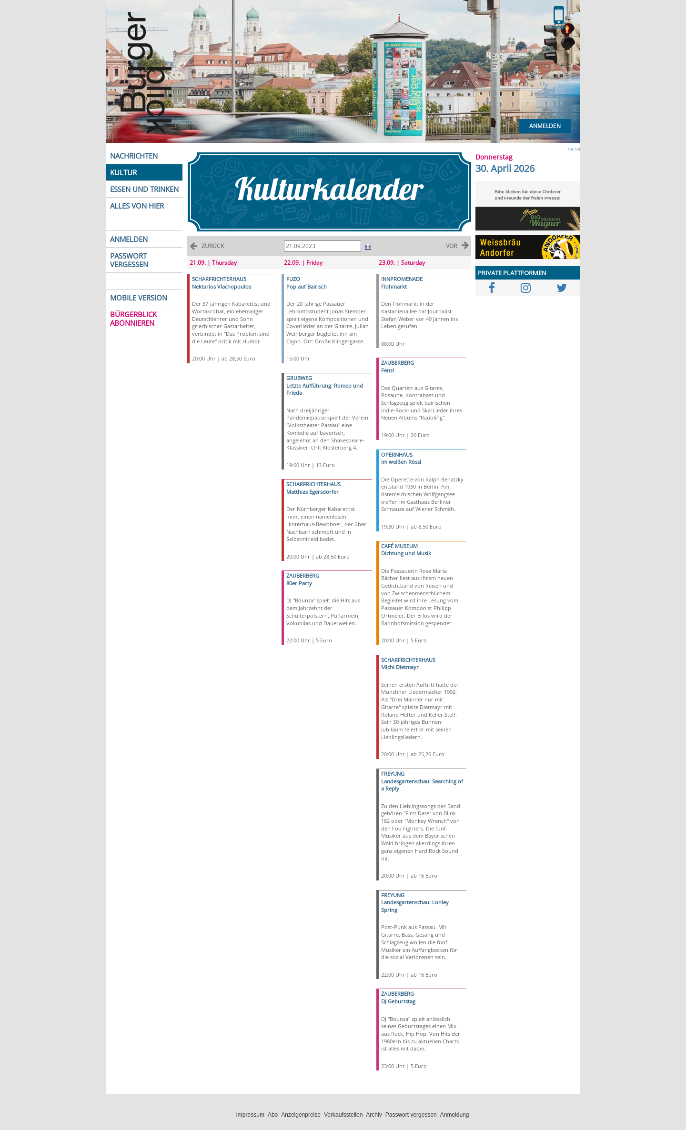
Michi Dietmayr (400, 666)
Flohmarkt (394, 286)
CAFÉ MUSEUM (399, 546)
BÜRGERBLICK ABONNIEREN (133, 319)
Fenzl (387, 370)
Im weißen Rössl (401, 461)
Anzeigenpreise (301, 1114)
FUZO (293, 278)
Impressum (250, 1114)
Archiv (374, 1114)
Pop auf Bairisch (306, 286)
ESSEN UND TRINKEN (144, 189)
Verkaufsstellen (343, 1114)
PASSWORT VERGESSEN (129, 260)
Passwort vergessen (411, 1114)
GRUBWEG (299, 377)
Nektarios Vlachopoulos (221, 286)
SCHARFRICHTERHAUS (219, 278)
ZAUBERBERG (302, 575)
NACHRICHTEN (134, 155)
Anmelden (545, 126)
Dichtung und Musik (406, 553)
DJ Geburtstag (398, 1001)
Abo (273, 1114)
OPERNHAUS (397, 454)
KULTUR (123, 172)
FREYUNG (392, 773)
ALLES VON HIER (137, 205)
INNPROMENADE (402, 278)
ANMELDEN (129, 239)
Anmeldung (454, 1114)
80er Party (299, 583)
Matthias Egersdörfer (312, 491)
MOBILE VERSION (138, 297)
